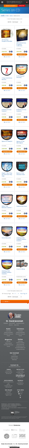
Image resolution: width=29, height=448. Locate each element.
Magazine (8, 339)
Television (20, 329)
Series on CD (17, 15)
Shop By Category (11, 5)
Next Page (23, 293)
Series (11, 15)
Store (7, 15)
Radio (8, 329)
